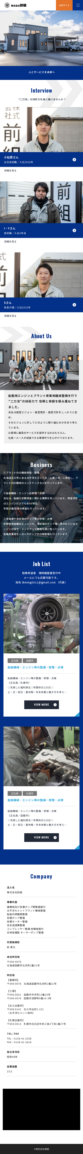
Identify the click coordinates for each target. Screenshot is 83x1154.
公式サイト (64, 5)
